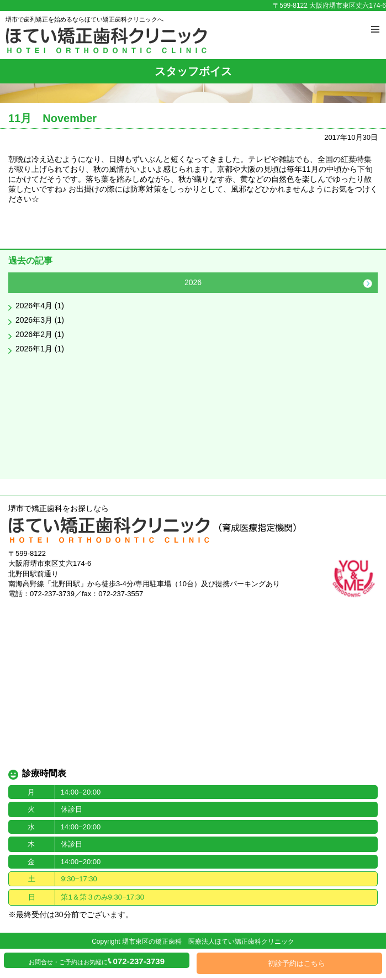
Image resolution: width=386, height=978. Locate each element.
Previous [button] (18, 283)
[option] (193, 315)
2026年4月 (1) (39, 305)
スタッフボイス (193, 71)
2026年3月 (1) (39, 320)
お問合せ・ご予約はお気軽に (97, 961)
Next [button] (367, 283)
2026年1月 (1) (39, 348)
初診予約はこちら (296, 963)
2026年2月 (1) (39, 334)
